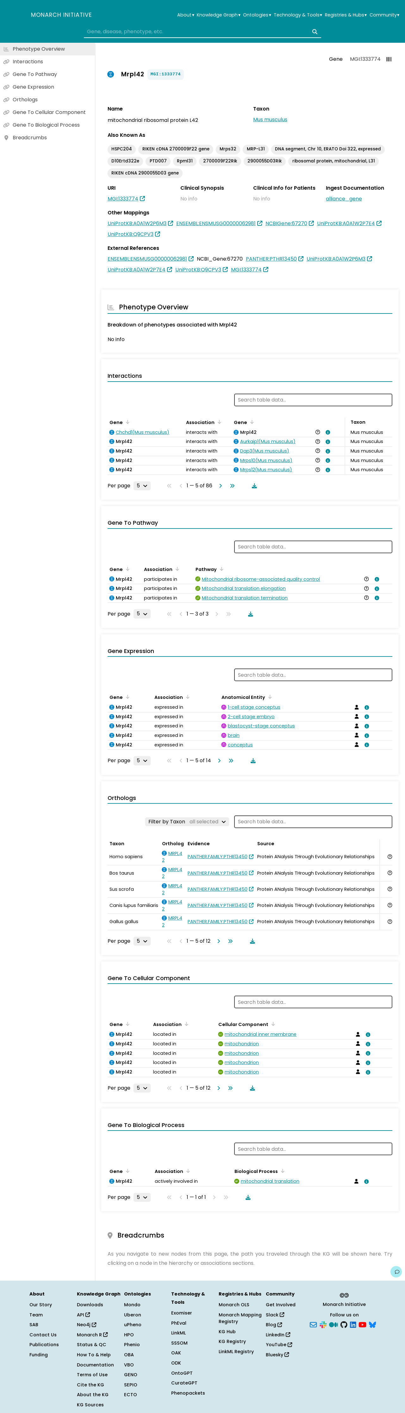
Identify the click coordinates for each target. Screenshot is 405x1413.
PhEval (178, 1323)
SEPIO (130, 1385)
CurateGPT (184, 1383)
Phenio (132, 1344)
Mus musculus (270, 119)
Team (36, 1315)
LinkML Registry (236, 1351)
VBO (129, 1365)
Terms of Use (92, 1375)
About (185, 15)
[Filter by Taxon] (187, 821)
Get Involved (281, 1305)
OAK (176, 1353)
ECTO (130, 1394)
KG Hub (227, 1331)
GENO (130, 1375)
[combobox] (202, 31)
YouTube (279, 1344)
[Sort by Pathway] (220, 569)
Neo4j (86, 1324)
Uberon (132, 1315)
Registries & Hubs (346, 15)
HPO (129, 1335)
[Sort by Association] (218, 422)
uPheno (132, 1324)
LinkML (178, 1333)
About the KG (93, 1394)
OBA (129, 1355)
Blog (274, 1324)
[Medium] (333, 1324)
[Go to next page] (219, 485)
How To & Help (94, 1355)
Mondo (132, 1305)
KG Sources (90, 1405)
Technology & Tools (298, 15)
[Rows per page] (142, 485)
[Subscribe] (313, 1324)
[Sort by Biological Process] (281, 1171)
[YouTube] (362, 1324)
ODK (176, 1363)
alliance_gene (344, 198)
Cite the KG (90, 1385)
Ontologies (257, 15)
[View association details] (326, 432)
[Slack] (323, 1324)
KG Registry (232, 1341)
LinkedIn (278, 1335)
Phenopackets (188, 1393)
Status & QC (91, 1344)
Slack (275, 1315)
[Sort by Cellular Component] (272, 1024)
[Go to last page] (231, 485)
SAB (33, 1324)
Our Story (40, 1305)
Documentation (95, 1365)
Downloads (90, 1305)
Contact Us (43, 1335)
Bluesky (277, 1355)
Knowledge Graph (218, 15)
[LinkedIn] (353, 1324)
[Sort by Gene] (126, 422)
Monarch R (92, 1335)
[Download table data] (253, 485)
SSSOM (179, 1343)
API (83, 1315)
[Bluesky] (372, 1324)
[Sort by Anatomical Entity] (269, 697)
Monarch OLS (234, 1305)
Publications (44, 1344)
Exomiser (181, 1313)
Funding (38, 1355)
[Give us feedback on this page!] (396, 1271)
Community (384, 15)
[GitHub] (343, 1324)
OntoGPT (182, 1373)
